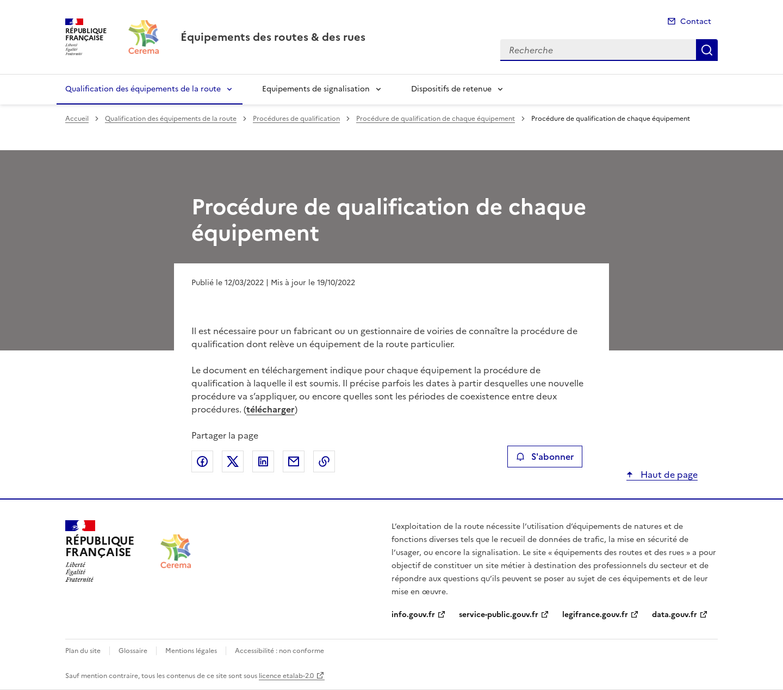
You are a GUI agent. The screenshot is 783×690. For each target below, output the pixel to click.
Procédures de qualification (296, 119)
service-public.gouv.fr (498, 614)
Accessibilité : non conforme (279, 651)
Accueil (77, 119)
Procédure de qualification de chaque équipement (435, 119)
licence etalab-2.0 (286, 676)
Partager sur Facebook (202, 461)
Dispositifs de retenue (451, 89)
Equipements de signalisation (316, 89)
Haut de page (668, 474)
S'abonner (544, 456)
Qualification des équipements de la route (143, 89)
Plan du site (83, 651)
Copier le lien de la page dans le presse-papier (324, 461)
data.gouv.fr (674, 614)
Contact (695, 21)
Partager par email (293, 461)
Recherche (707, 50)
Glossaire (133, 651)
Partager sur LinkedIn (263, 461)
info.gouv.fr (413, 614)
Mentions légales (191, 651)
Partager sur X (233, 461)
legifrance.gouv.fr (595, 614)
